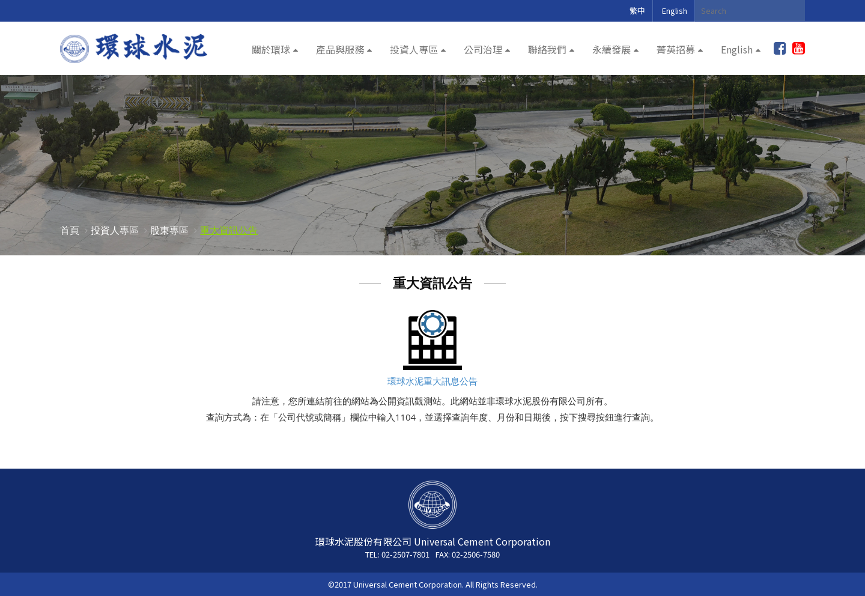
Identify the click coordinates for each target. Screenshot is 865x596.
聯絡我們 (547, 49)
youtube (798, 48)
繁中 (637, 10)
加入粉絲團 (780, 48)
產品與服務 (340, 49)
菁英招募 (676, 49)
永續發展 (611, 49)
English (674, 10)
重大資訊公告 (229, 230)
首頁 (69, 230)
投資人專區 (414, 49)
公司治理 (483, 49)
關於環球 (271, 49)
